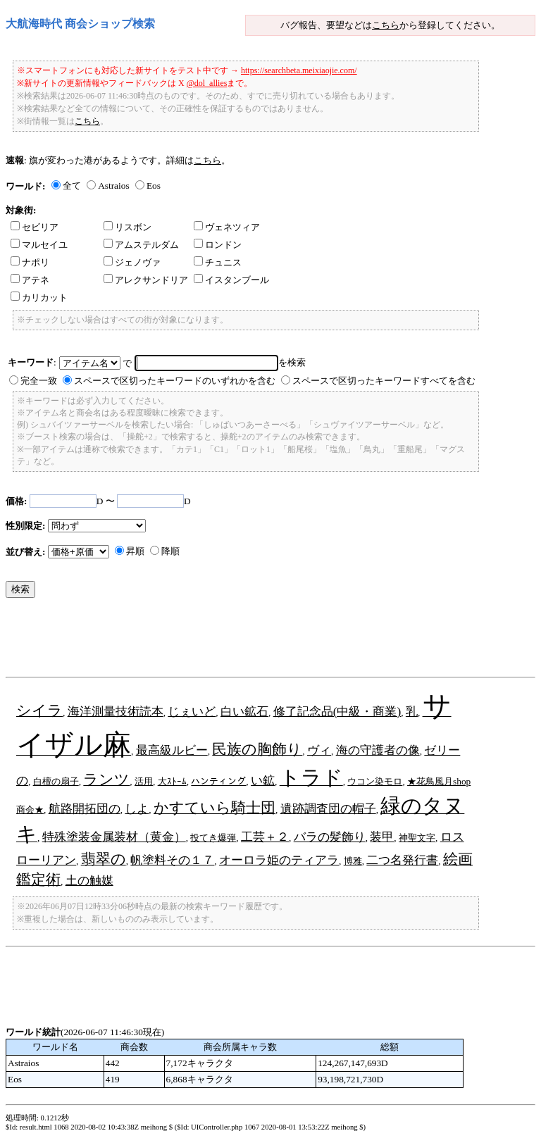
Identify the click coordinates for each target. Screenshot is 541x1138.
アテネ (30, 280)
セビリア (34, 227)
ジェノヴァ (132, 262)
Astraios (113, 185)
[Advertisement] (262, 641)
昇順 (135, 551)
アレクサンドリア (146, 280)
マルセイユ (39, 244)
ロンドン (218, 244)
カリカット (39, 297)
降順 (170, 551)
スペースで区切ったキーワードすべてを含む (383, 380)
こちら (385, 25)
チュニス (218, 262)
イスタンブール (231, 280)
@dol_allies (207, 83)
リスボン (127, 227)
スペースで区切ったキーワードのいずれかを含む (174, 380)
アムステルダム (141, 244)
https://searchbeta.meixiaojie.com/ (299, 70)
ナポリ (30, 262)
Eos (154, 185)
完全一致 (38, 380)
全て (72, 185)
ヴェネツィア (227, 227)
